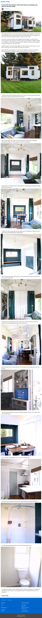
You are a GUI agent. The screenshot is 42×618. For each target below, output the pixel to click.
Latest (2, 604)
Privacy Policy (24, 606)
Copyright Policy (24, 608)
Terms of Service (24, 604)
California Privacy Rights (25, 607)
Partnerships (3, 609)
